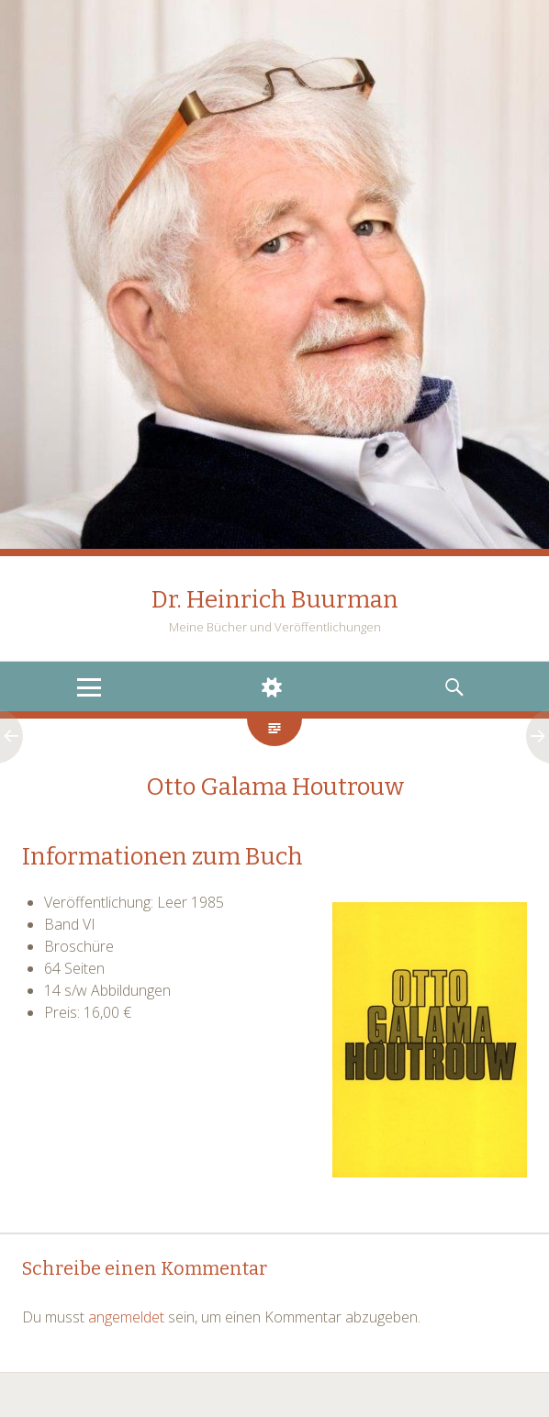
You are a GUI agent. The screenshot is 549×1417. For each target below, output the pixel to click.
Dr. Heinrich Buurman (274, 600)
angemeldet (126, 1317)
